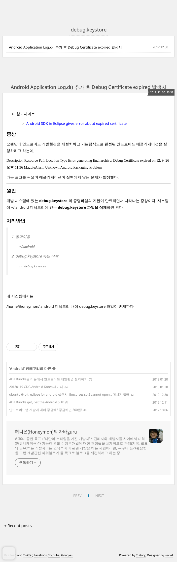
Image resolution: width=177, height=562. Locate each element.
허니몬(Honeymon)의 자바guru (46, 432)
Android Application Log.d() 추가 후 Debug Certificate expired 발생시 (65, 47)
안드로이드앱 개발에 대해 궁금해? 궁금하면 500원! (45, 410)
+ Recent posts (18, 525)
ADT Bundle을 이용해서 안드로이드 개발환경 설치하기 (48, 379)
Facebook (40, 555)
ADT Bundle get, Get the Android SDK (36, 402)
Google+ (67, 555)
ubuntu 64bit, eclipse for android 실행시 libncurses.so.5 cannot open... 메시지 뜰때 (69, 394)
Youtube (54, 555)
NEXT (99, 495)
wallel (169, 555)
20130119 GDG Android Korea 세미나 (36, 386)
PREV (77, 495)
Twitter (27, 555)
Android (17, 368)
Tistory (140, 555)
